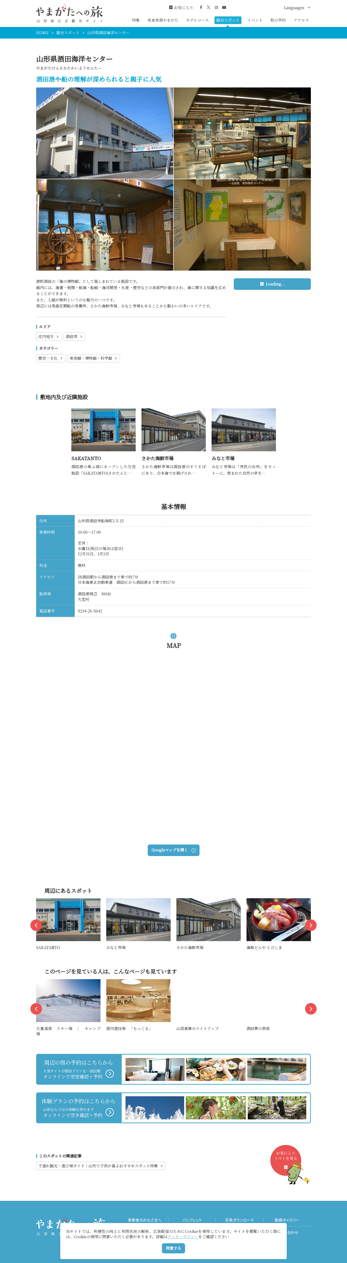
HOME (42, 33)
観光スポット (228, 20)
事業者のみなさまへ (144, 1220)
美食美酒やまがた (162, 20)
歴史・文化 (50, 358)
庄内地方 (49, 336)
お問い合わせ (287, 1232)
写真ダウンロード (239, 1220)
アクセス (301, 20)
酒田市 (74, 336)
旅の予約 (278, 20)
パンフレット (192, 1220)
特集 (136, 20)
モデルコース (197, 20)
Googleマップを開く (174, 850)
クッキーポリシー (182, 1236)
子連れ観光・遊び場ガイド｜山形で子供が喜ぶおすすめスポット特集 (101, 1166)
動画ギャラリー (287, 1220)
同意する (173, 1248)
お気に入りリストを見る (287, 1163)
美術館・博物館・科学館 (94, 358)
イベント (255, 20)
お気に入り (181, 8)
